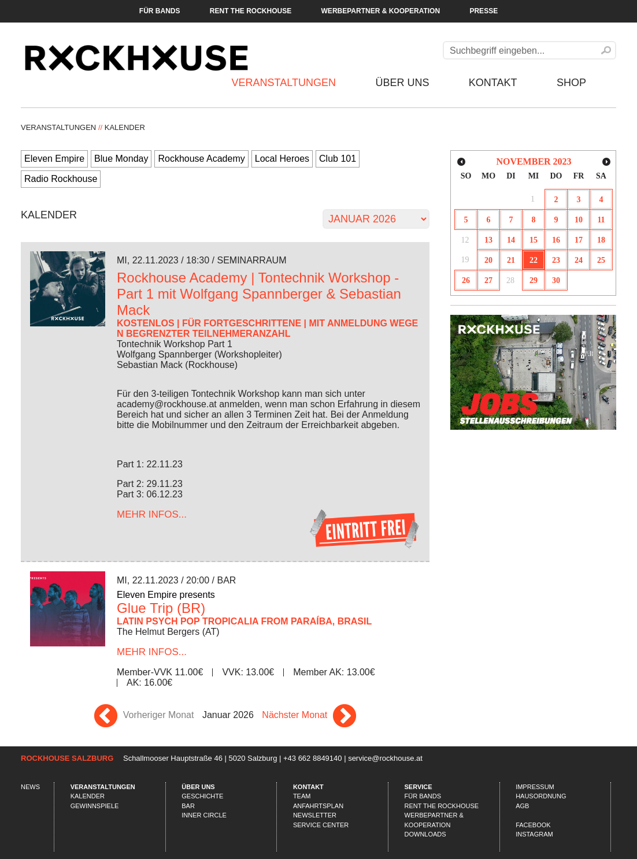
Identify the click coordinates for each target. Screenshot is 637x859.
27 (488, 280)
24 (579, 260)
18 (601, 240)
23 (556, 260)
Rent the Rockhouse (250, 11)
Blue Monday (121, 158)
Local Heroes (282, 158)
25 (601, 260)
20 (488, 260)
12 (465, 240)
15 (533, 240)
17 (579, 240)
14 (511, 240)
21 (511, 260)
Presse (483, 11)
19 (465, 259)
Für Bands (159, 11)
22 (533, 260)
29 (533, 280)
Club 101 (337, 158)
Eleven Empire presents (166, 595)
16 (556, 240)
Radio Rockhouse (60, 179)
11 (601, 219)
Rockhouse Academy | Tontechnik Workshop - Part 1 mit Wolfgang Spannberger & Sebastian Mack (259, 294)
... (152, 514)
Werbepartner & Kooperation (380, 11)
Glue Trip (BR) (161, 608)
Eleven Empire (54, 158)
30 (556, 280)
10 (579, 219)
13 (488, 240)
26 (466, 280)
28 (510, 280)
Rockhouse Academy (201, 158)
